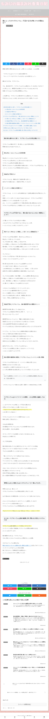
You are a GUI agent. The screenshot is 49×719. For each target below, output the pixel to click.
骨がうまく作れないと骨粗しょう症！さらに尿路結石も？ (20, 118)
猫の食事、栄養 (6, 558)
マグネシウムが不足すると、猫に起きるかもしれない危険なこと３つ (21, 116)
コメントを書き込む (24, 704)
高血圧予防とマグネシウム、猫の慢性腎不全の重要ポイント (21, 121)
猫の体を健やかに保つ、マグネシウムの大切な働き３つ (17, 107)
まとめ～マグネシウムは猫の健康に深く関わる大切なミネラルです (20, 130)
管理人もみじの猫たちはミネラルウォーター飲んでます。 (18, 128)
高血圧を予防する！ (11, 111)
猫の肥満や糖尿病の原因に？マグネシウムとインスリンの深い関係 (22, 123)
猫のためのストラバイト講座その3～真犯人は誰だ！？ (17, 545)
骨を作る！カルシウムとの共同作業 (15, 109)
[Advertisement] (24, 571)
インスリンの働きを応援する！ (13, 114)
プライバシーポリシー (21, 715)
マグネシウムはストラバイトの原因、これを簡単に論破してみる (20, 125)
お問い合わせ (29, 715)
